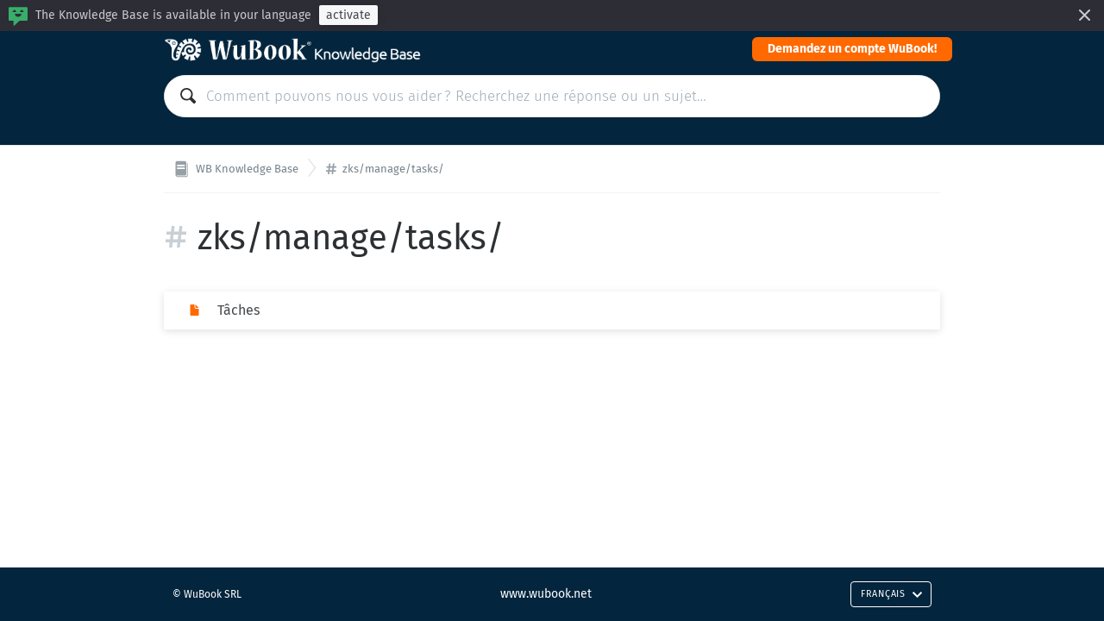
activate (348, 15)
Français (892, 593)
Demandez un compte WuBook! (852, 48)
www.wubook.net (546, 593)
